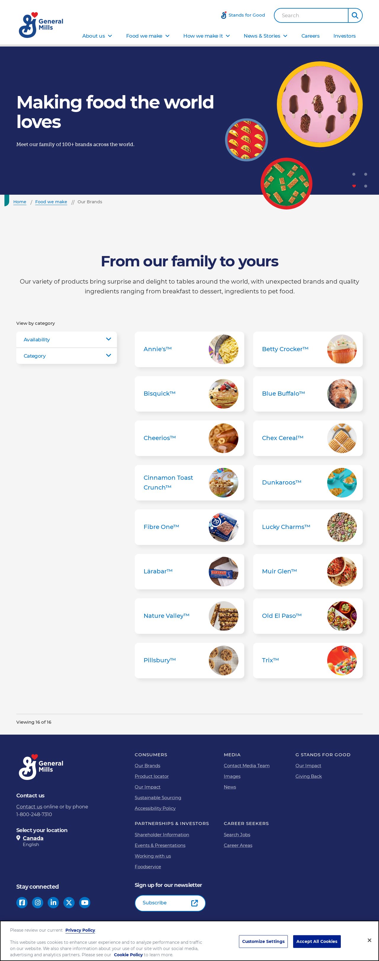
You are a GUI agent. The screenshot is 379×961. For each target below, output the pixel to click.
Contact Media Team (247, 765)
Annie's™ (189, 349)
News (230, 787)
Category (35, 356)
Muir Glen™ (308, 571)
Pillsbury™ (189, 660)
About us (93, 36)
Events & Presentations (160, 845)
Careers (310, 36)
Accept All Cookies (317, 941)
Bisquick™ (189, 394)
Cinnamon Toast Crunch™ (189, 483)
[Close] (369, 940)
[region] (189, 941)
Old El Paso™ (308, 616)
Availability (37, 340)
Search (290, 15)
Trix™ (308, 660)
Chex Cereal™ (308, 438)
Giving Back (309, 776)
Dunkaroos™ (308, 483)
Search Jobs (237, 834)
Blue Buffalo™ (308, 394)
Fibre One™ (189, 527)
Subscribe (155, 903)
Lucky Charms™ (308, 527)
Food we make (144, 36)
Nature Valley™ (189, 616)
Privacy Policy (80, 930)
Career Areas (238, 845)
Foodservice (148, 866)
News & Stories (262, 36)
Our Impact (147, 787)
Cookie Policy (128, 954)
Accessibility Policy (155, 808)
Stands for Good (247, 15)
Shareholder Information (162, 834)
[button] (355, 15)
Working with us (153, 856)
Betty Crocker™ (308, 349)
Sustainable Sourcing (158, 797)
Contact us (29, 807)
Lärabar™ (189, 571)
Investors (344, 36)
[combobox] (311, 15)
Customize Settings (263, 941)
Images (232, 776)
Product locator (152, 776)
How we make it (203, 36)
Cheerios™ (189, 438)
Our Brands (147, 765)
